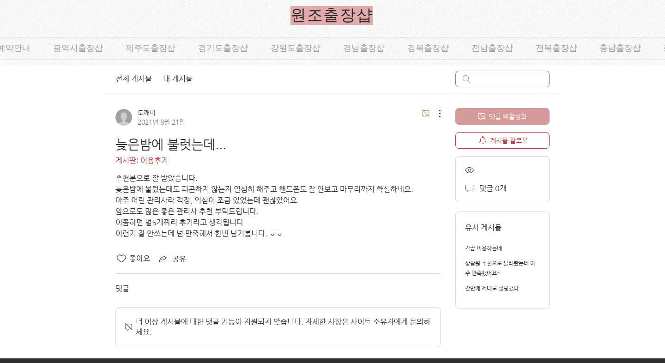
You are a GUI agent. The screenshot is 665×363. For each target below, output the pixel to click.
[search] (502, 79)
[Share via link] (171, 258)
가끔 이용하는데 (483, 248)
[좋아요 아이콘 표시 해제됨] (121, 258)
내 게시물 (178, 78)
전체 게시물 (133, 78)
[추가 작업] (435, 113)
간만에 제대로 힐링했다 (492, 288)
